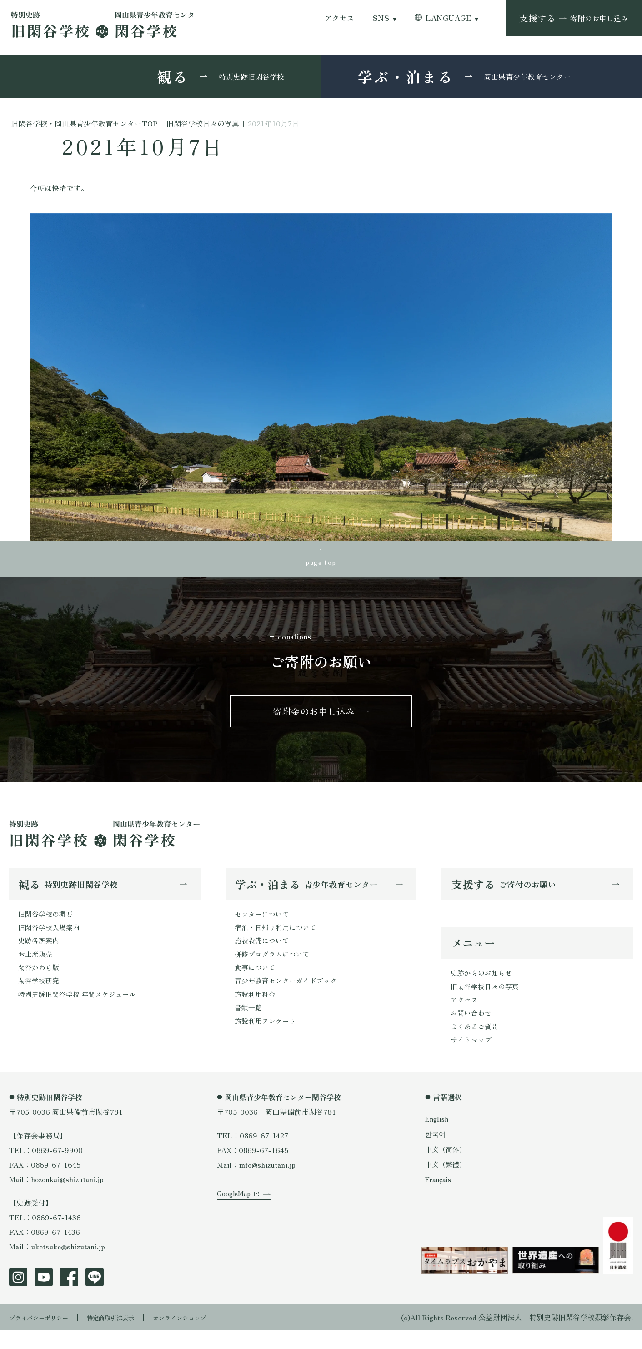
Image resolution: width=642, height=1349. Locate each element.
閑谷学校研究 (40, 996)
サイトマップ (472, 1057)
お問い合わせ (472, 1028)
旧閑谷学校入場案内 (51, 938)
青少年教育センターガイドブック (289, 996)
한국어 (436, 1152)
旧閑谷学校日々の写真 (487, 999)
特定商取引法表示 (129, 1336)
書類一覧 (249, 1025)
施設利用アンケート (267, 1040)
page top (321, 563)
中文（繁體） (447, 1182)
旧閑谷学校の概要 (47, 923)
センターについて (264, 923)
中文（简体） (447, 1167)
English (438, 1137)
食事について (256, 982)
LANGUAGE (448, 18)
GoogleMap (235, 1225)
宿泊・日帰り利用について (278, 938)
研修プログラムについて (275, 967)
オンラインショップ (210, 1336)
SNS (381, 18)
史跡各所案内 (40, 952)
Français (439, 1197)
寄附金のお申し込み (314, 718)
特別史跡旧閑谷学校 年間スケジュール (81, 1011)
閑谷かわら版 (40, 982)
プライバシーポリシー (45, 1336)
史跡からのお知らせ (483, 985)
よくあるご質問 (476, 1043)
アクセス (340, 18)
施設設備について (264, 952)
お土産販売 (36, 967)
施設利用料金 (256, 1011)
